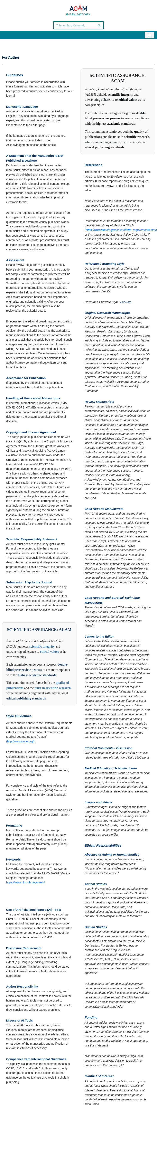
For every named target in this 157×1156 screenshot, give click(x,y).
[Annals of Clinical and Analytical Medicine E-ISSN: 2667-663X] (78, 10)
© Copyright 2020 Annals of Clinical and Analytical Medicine (54, 1141)
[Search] (73, 25)
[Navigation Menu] (149, 35)
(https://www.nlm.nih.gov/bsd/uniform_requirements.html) (121, 230)
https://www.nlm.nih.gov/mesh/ (25, 882)
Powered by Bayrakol (115, 1141)
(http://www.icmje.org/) (20, 741)
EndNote (125, 302)
